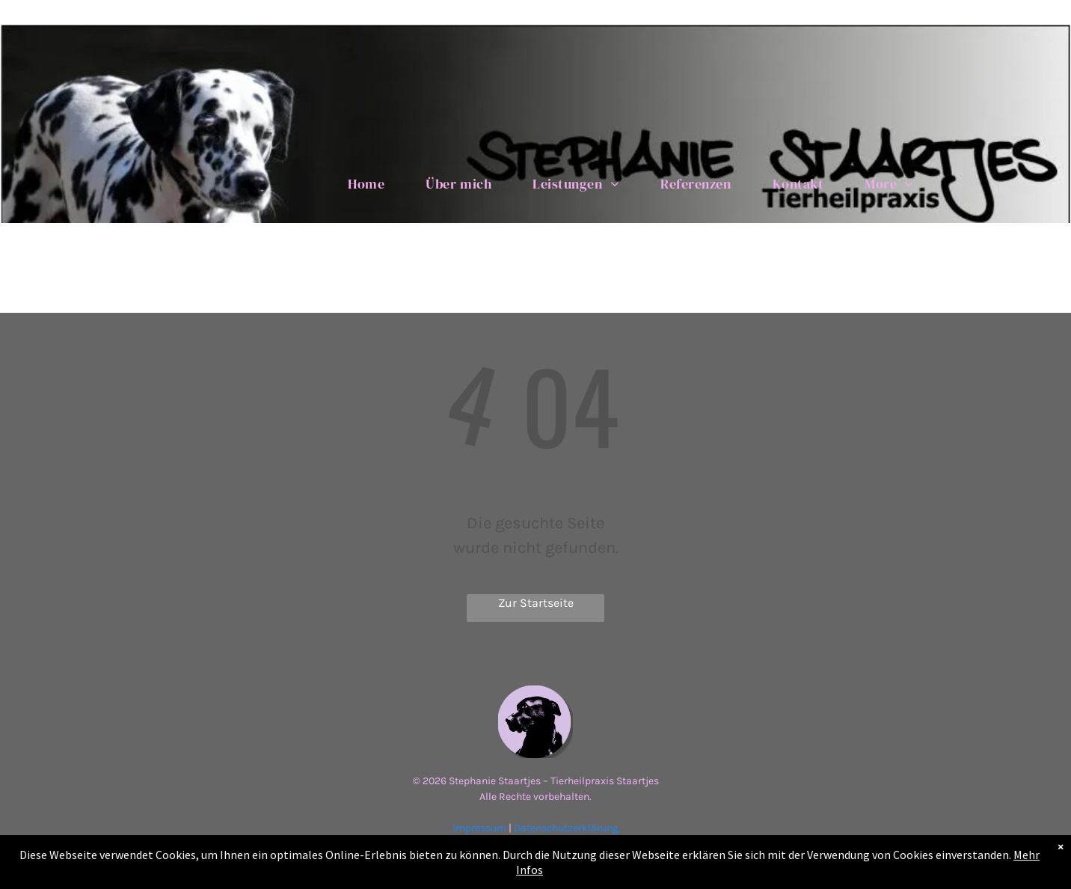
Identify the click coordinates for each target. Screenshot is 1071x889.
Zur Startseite (536, 603)
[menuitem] (372, 184)
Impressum (479, 828)
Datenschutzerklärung (566, 828)
